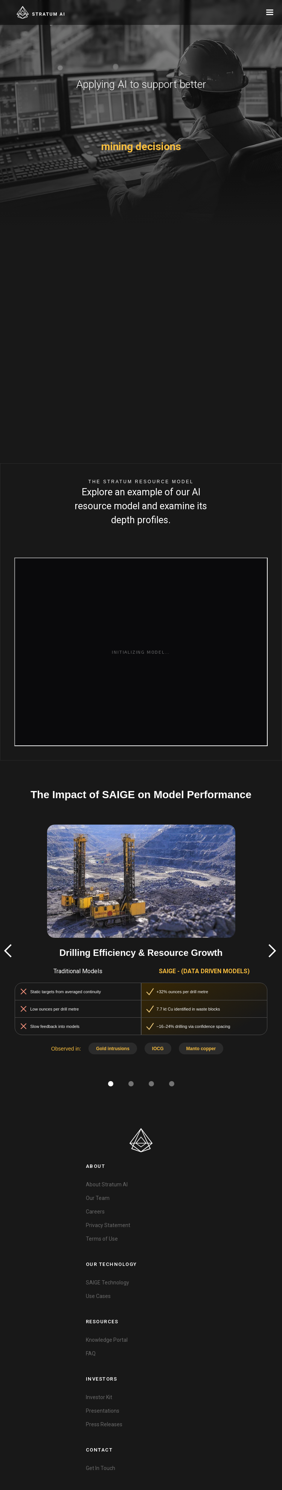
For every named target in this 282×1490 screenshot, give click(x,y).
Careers (95, 1212)
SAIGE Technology (107, 1283)
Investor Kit (99, 1397)
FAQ (91, 1353)
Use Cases (98, 1296)
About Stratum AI (107, 1184)
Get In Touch (100, 1468)
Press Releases (104, 1424)
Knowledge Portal (107, 1340)
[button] (269, 12)
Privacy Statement (108, 1225)
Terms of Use (102, 1239)
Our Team (98, 1198)
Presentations (102, 1411)
